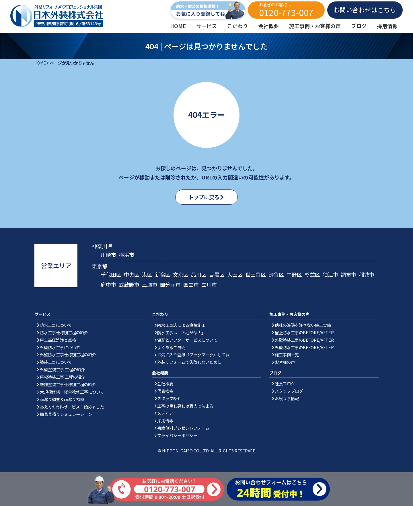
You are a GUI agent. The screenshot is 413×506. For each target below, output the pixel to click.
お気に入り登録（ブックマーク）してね (193, 354)
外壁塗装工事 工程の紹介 (62, 369)
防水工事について (56, 325)
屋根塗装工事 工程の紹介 (62, 377)
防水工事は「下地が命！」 (181, 332)
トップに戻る (203, 197)
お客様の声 (285, 362)
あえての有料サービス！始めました (72, 407)
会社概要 (165, 383)
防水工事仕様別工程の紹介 (64, 332)
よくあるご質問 (171, 347)
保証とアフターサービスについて (187, 340)
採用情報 (165, 420)
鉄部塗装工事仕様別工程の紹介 (68, 384)
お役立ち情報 (287, 398)
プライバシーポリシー (177, 435)
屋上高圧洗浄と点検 (58, 340)
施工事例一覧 (287, 354)
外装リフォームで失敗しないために (189, 362)
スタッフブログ (289, 391)
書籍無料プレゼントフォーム (183, 428)
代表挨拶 (165, 391)
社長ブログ (285, 383)
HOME (40, 63)
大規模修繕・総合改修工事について (72, 392)
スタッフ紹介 (169, 398)
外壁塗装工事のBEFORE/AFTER (304, 340)
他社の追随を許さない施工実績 (303, 325)
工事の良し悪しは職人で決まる (185, 406)
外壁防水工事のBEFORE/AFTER (304, 347)
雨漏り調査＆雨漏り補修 (62, 399)
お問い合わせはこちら (364, 9)
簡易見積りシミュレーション (66, 414)
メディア (165, 413)
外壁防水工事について (60, 347)
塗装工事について (56, 362)
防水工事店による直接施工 (181, 325)
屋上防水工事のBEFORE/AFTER (304, 332)
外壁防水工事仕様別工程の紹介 (68, 354)
